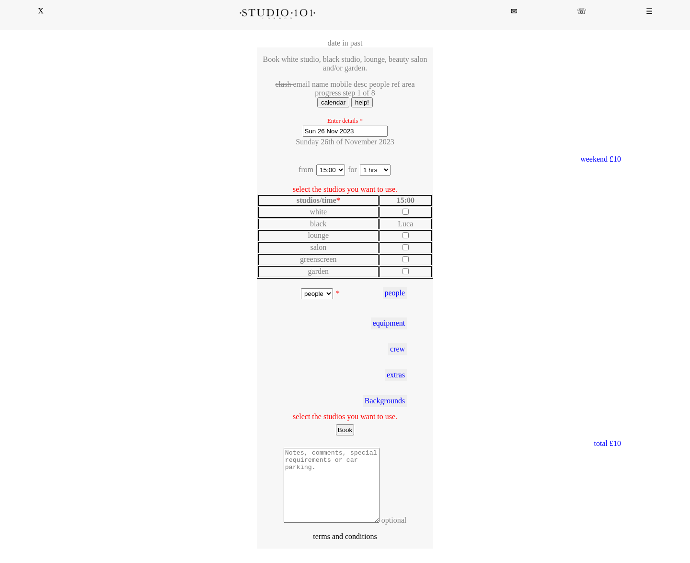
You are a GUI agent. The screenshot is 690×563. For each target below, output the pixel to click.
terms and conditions (345, 551)
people (394, 293)
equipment (389, 323)
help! (362, 102)
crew (397, 349)
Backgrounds (385, 401)
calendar (333, 102)
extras (396, 375)
